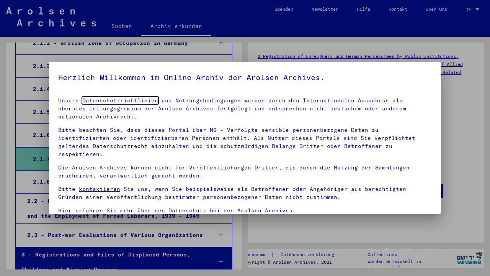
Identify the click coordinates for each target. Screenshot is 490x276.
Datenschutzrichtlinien (120, 100)
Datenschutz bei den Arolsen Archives (230, 210)
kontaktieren (99, 189)
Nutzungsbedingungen (208, 100)
